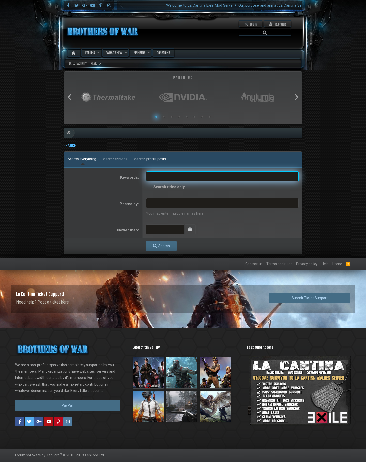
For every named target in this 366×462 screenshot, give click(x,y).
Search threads (115, 159)
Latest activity (78, 63)
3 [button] (171, 116)
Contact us (254, 264)
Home (74, 53)
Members (139, 53)
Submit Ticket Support (310, 298)
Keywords (129, 177)
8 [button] (209, 116)
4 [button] (179, 116)
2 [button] (163, 116)
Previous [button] (69, 97)
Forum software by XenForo (60, 455)
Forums (90, 53)
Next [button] (297, 97)
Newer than (127, 230)
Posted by (129, 204)
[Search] (265, 32)
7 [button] (202, 116)
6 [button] (194, 116)
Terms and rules (279, 264)
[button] (98, 53)
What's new (114, 53)
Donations (163, 53)
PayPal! (67, 405)
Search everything (82, 159)
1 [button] (156, 116)
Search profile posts (150, 159)
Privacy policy (307, 264)
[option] (108, 97)
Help (325, 264)
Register (96, 63)
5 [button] (186, 116)
